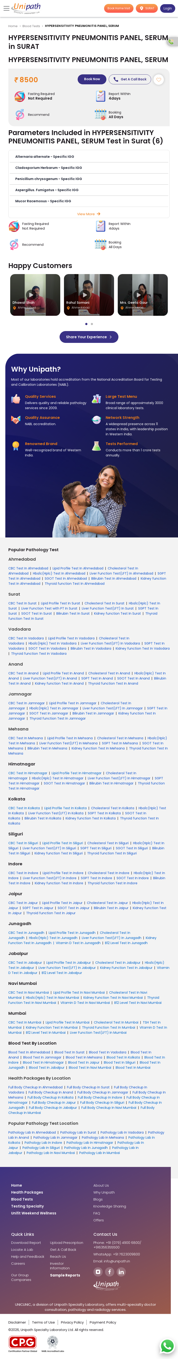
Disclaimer (17, 1322)
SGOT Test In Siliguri (132, 848)
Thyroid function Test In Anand (113, 683)
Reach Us (58, 1257)
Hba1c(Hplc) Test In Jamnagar (53, 708)
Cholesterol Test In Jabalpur (117, 963)
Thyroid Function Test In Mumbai (108, 1027)
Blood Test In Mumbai (133, 1067)
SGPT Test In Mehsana (120, 743)
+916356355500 (106, 1247)
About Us (101, 1185)
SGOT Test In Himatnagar (64, 783)
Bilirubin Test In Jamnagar (93, 713)
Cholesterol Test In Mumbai (116, 1022)
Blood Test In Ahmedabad (29, 1052)
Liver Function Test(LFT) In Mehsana (68, 743)
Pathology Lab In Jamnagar (55, 1137)
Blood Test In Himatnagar (43, 1062)
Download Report (26, 1243)
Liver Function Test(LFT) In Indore (49, 878)
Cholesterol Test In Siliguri (108, 843)
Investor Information (60, 1266)
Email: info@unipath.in (111, 1261)
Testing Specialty (27, 1206)
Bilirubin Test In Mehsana (47, 748)
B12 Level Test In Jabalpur (62, 973)
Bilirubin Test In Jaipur (111, 908)
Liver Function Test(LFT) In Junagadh (111, 938)
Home (13, 26)
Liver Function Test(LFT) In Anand (50, 678)
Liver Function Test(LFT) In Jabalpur (67, 968)
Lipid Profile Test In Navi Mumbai (79, 992)
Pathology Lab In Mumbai (99, 1153)
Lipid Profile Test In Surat (60, 603)
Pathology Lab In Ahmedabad (32, 1132)
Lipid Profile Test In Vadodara (71, 638)
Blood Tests (31, 26)
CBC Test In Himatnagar (27, 773)
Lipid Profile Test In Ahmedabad (78, 568)
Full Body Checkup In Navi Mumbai (108, 1108)
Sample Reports (65, 1275)
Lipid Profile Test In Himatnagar (77, 773)
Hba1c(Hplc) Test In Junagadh (53, 938)
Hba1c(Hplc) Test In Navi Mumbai (52, 998)
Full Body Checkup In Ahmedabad (35, 1087)
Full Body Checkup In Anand (51, 1092)
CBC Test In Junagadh (26, 933)
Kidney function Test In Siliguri (59, 853)
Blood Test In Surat (69, 1052)
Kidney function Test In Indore (59, 883)
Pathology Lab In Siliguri (41, 1148)
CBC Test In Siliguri (23, 843)
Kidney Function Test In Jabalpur (126, 968)
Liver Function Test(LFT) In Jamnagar (113, 708)
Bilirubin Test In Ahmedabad (113, 578)
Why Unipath (104, 1192)
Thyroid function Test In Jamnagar (57, 718)
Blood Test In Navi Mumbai (90, 1067)
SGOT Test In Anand (133, 678)
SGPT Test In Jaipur (37, 908)
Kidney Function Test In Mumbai (52, 1027)
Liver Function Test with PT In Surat (49, 608)
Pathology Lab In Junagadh (86, 1148)
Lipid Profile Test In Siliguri (62, 843)
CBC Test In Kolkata (24, 808)
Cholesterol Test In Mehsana (120, 738)
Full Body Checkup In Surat (88, 1087)
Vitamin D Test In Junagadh (78, 943)
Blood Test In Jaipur (83, 1062)
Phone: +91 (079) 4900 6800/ (117, 1243)
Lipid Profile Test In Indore (63, 873)
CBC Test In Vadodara (26, 638)
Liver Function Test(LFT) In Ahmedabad (121, 573)
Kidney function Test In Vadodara (143, 648)
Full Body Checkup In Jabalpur (53, 1108)
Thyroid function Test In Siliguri (112, 853)
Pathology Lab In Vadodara (122, 1132)
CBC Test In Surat (22, 603)
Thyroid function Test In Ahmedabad (75, 584)
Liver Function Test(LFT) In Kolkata (55, 813)
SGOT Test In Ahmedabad (66, 578)
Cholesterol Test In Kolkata (112, 808)
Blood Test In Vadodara (107, 1052)
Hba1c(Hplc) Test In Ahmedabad (59, 573)
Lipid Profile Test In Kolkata (65, 808)
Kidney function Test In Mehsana (98, 748)
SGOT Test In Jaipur (73, 908)
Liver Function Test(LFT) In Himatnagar (119, 778)
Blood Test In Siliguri (119, 1062)
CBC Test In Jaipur (23, 903)
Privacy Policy (72, 1322)
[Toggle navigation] (7, 8)
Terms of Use (43, 1322)
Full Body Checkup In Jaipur (54, 1102)
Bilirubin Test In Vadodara (91, 648)
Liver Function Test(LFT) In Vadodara (110, 643)
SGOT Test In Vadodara (47, 648)
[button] (89, 157)
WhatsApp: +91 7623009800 (116, 1254)
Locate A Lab (22, 1250)
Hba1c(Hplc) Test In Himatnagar (57, 778)
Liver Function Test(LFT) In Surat (108, 608)
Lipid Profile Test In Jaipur (62, 903)
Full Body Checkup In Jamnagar (102, 1092)
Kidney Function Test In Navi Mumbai (113, 998)
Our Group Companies (21, 1277)
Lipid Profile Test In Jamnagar (72, 703)
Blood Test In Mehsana (84, 1057)
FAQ (96, 1213)
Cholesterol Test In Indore (108, 873)
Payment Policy (103, 1322)
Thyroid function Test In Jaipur (51, 913)
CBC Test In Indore (23, 873)
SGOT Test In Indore (133, 878)
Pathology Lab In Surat (78, 1132)
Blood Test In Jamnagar (42, 1057)
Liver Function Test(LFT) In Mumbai (98, 1032)
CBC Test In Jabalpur (25, 963)
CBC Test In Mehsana (25, 738)
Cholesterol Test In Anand (109, 673)
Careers (18, 1263)
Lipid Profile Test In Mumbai (67, 1022)
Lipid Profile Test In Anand (63, 673)
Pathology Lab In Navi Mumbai (51, 1153)
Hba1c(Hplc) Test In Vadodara (52, 643)
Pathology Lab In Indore (43, 1143)
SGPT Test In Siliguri (95, 848)
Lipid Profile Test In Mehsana (70, 738)
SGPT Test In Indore (96, 878)
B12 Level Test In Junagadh (126, 943)
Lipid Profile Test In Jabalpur (68, 963)
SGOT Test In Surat (36, 613)
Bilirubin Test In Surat (73, 613)
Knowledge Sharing (109, 1206)
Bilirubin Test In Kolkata (43, 818)
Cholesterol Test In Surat (104, 603)
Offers (98, 1220)
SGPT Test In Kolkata (104, 813)
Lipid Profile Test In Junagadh (72, 933)
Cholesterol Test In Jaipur (107, 903)
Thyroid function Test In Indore (112, 883)
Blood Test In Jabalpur (46, 1067)
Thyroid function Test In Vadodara (39, 653)
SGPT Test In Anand (97, 678)
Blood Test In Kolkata (123, 1057)
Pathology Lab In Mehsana (103, 1137)
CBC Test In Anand (23, 673)
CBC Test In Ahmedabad (28, 568)
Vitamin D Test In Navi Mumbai (85, 1003)
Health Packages (27, 1192)
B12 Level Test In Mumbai (46, 1032)
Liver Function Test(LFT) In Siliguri (49, 848)
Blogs (98, 1199)
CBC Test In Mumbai (24, 1022)
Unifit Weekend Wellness (33, 1213)
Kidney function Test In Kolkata (91, 818)
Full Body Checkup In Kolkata (50, 1097)
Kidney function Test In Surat (117, 613)
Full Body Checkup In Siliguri (102, 1102)
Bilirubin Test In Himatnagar (111, 783)
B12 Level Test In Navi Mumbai (138, 1003)
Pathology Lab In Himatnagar (90, 1143)
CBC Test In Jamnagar (26, 703)
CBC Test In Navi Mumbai (28, 992)
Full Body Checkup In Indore (100, 1097)
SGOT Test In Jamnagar (48, 713)
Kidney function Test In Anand (59, 683)
